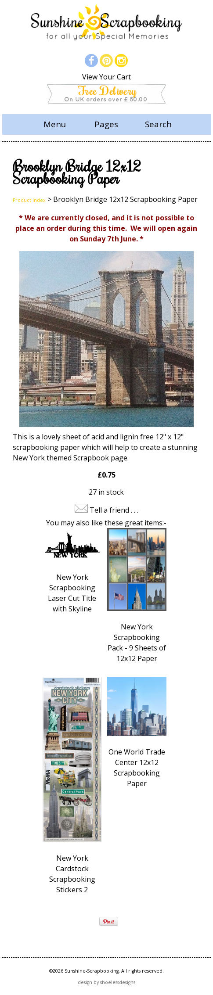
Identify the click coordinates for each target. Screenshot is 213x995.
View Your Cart (106, 77)
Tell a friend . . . (114, 510)
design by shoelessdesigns (106, 982)
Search (158, 124)
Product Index (29, 200)
